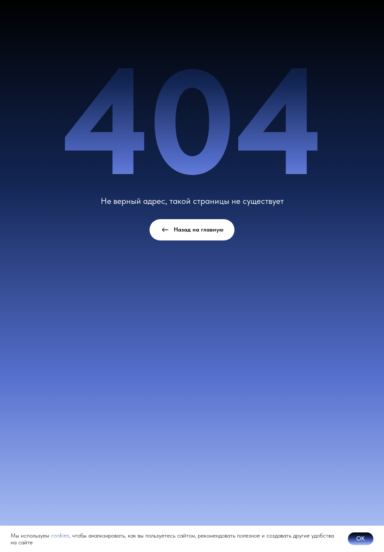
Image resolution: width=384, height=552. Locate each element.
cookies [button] (60, 535)
